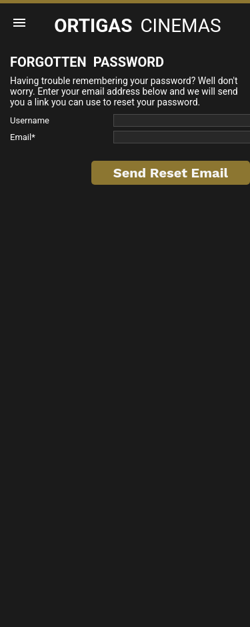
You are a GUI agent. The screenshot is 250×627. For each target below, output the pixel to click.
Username (29, 120)
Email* (22, 137)
